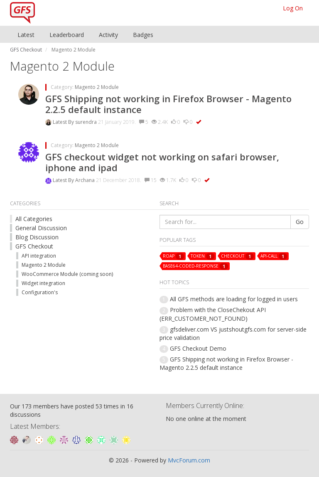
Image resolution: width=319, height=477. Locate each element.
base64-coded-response (195, 266)
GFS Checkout (34, 246)
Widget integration (43, 283)
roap (173, 256)
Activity (108, 35)
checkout (237, 256)
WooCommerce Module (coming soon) (67, 274)
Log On (293, 8)
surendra (86, 121)
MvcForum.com (189, 460)
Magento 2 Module (97, 87)
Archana (85, 180)
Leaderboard (66, 35)
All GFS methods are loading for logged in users (234, 299)
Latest (25, 35)
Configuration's (40, 292)
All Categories (33, 219)
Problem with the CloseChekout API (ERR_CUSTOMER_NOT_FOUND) (213, 314)
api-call (273, 256)
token (202, 256)
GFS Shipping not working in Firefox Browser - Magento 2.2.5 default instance (168, 104)
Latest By (64, 121)
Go (300, 222)
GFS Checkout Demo (198, 348)
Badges (143, 35)
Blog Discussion (37, 237)
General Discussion (41, 228)
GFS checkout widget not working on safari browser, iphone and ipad (162, 162)
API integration (39, 255)
